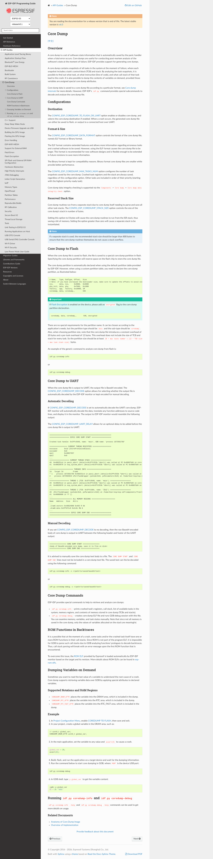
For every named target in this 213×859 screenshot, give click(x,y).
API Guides (6, 50)
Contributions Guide (11, 264)
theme (75, 854)
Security (8, 211)
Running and (19, 114)
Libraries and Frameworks (13, 260)
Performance (10, 199)
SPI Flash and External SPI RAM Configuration (18, 161)
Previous (55, 839)
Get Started (8, 38)
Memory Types (11, 187)
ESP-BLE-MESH (11, 66)
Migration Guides (10, 256)
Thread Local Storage (13, 219)
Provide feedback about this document (95, 832)
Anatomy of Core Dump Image (65, 822)
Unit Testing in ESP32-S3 (15, 227)
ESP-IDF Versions (10, 268)
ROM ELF (78, 656)
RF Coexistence (11, 78)
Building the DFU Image (15, 132)
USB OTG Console (12, 235)
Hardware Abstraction (14, 167)
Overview (11, 86)
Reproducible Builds (13, 203)
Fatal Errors (9, 152)
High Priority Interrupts (14, 171)
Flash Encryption (12, 156)
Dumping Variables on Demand (18, 109)
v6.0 (61, 25)
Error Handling (11, 140)
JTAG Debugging (12, 175)
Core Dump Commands (16, 102)
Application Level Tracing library (18, 54)
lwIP (6, 183)
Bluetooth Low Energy (14, 62)
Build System (10, 74)
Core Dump (8, 82)
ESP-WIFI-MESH (12, 144)
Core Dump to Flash (14, 94)
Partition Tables (11, 195)
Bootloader (9, 70)
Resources (7, 272)
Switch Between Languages (14, 284)
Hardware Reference (11, 46)
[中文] (51, 41)
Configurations (11, 90)
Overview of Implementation (64, 825)
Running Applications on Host (17, 231)
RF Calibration (11, 207)
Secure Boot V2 (11, 215)
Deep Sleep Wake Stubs (15, 124)
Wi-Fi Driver (10, 244)
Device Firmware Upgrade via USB (19, 128)
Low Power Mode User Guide (17, 252)
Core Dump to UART (14, 98)
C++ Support (10, 120)
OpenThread (10, 191)
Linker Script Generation (15, 179)
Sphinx (61, 854)
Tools (7, 223)
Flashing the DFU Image (15, 136)
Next (137, 839)
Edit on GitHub (134, 5)
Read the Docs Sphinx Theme (101, 854)
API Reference (9, 42)
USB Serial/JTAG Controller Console (20, 239)
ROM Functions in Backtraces (18, 106)
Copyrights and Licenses (13, 276)
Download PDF (134, 854)
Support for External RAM (16, 148)
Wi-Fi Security (11, 248)
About (5, 280)
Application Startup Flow (15, 58)
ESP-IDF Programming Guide (20, 8)
